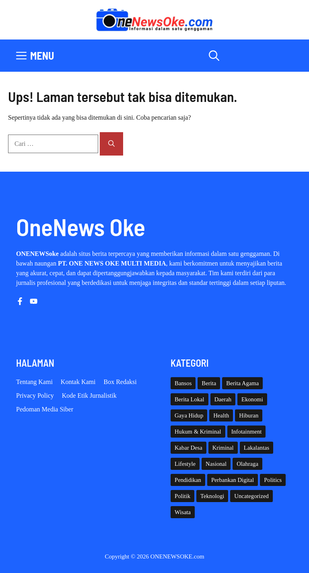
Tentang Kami (34, 381)
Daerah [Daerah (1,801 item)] (222, 399)
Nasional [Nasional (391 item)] (216, 464)
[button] (214, 55)
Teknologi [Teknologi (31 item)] (212, 496)
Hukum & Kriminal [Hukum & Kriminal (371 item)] (198, 431)
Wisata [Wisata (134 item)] (183, 512)
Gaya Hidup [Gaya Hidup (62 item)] (189, 415)
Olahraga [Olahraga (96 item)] (247, 464)
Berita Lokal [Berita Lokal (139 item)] (189, 399)
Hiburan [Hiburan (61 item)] (248, 415)
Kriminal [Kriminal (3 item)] (223, 447)
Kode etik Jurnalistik (89, 395)
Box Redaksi (120, 381)
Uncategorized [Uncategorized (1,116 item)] (251, 496)
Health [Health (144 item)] (221, 415)
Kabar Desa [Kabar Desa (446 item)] (188, 447)
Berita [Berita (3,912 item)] (209, 383)
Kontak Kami (78, 381)
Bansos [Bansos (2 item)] (183, 383)
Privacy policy (35, 395)
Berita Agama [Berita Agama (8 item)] (242, 383)
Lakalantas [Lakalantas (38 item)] (256, 447)
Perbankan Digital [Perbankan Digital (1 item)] (232, 480)
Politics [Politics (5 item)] (273, 480)
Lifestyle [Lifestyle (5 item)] (185, 464)
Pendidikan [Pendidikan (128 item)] (188, 480)
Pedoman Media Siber (44, 409)
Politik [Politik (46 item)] (182, 496)
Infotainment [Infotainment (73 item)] (246, 431)
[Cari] (111, 144)
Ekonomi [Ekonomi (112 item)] (252, 399)
